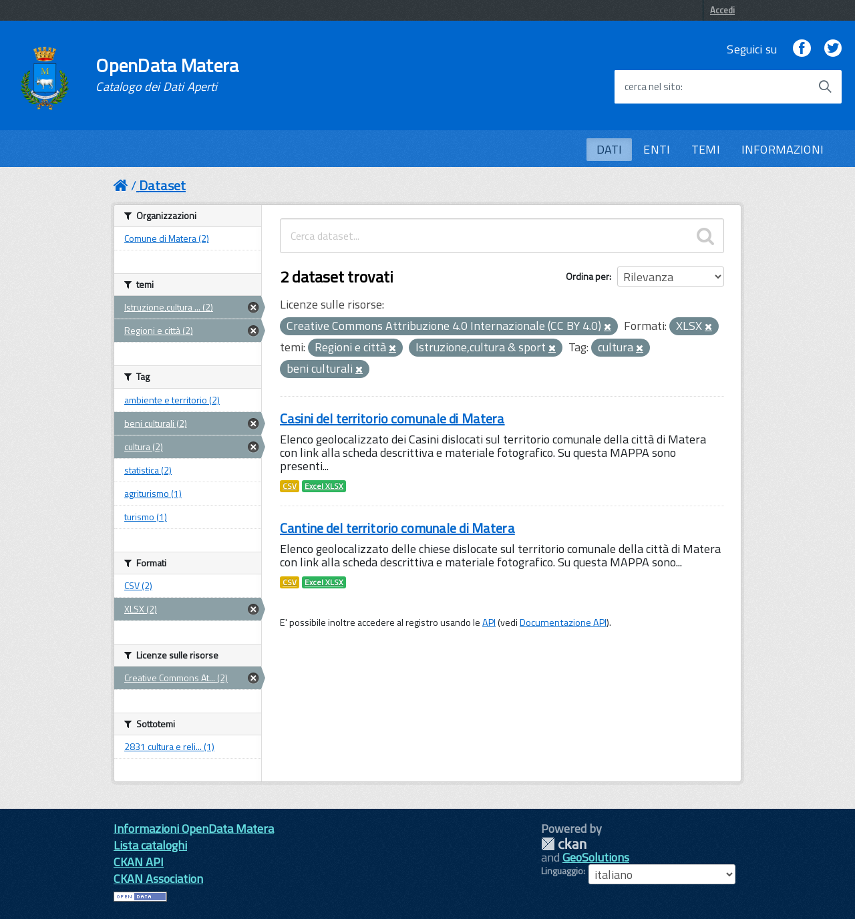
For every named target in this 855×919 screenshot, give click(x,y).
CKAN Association (158, 879)
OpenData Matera (167, 75)
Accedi (722, 10)
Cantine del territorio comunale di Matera (397, 528)
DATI (609, 149)
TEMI (705, 149)
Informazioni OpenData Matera (194, 828)
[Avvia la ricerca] (825, 87)
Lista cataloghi (150, 845)
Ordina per (587, 276)
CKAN (563, 844)
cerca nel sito (653, 87)
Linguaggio (562, 871)
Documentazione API (563, 622)
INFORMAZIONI (782, 149)
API (489, 622)
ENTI (656, 149)
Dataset (162, 185)
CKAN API (139, 862)
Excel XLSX (324, 486)
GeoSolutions (595, 857)
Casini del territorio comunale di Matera (392, 418)
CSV (290, 486)
